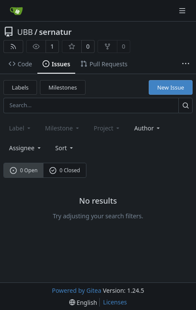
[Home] (16, 11)
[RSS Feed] (13, 46)
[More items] (186, 64)
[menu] (65, 148)
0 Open (24, 170)
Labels (20, 87)
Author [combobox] (147, 128)
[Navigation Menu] (183, 10)
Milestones (63, 87)
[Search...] (185, 105)
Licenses (115, 302)
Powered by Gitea (76, 290)
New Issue (170, 87)
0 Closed (64, 170)
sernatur (55, 32)
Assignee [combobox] (25, 148)
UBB (25, 32)
